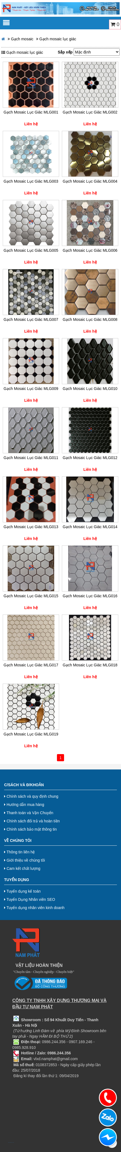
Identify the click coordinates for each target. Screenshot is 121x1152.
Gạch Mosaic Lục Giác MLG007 (31, 319)
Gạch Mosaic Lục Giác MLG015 (31, 596)
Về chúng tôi (17, 840)
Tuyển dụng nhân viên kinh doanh (34, 907)
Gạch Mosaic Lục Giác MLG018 (90, 665)
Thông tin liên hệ (19, 852)
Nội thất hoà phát (13, 1142)
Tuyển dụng (16, 880)
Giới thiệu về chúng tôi (24, 860)
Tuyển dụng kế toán (22, 891)
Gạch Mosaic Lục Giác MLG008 (90, 319)
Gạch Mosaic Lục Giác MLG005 (31, 250)
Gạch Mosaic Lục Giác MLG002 (90, 112)
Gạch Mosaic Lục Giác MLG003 (31, 181)
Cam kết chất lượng (22, 868)
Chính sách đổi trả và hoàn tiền (32, 821)
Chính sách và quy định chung (31, 796)
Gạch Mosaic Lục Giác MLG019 (31, 734)
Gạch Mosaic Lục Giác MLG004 (90, 181)
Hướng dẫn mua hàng (24, 804)
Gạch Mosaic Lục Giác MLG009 (31, 388)
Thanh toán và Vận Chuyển (28, 813)
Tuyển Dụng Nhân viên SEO (29, 899)
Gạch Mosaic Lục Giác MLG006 (90, 250)
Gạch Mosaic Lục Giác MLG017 (31, 665)
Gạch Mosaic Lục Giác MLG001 (31, 112)
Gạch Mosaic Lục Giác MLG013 (31, 527)
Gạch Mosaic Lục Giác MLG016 (90, 596)
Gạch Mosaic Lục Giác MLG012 (90, 457)
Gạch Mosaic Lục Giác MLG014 (90, 527)
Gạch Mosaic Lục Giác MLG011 (31, 457)
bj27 (9, 1142)
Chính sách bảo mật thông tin (30, 829)
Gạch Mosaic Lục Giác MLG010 (90, 388)
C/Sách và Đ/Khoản (24, 785)
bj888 (8, 1142)
